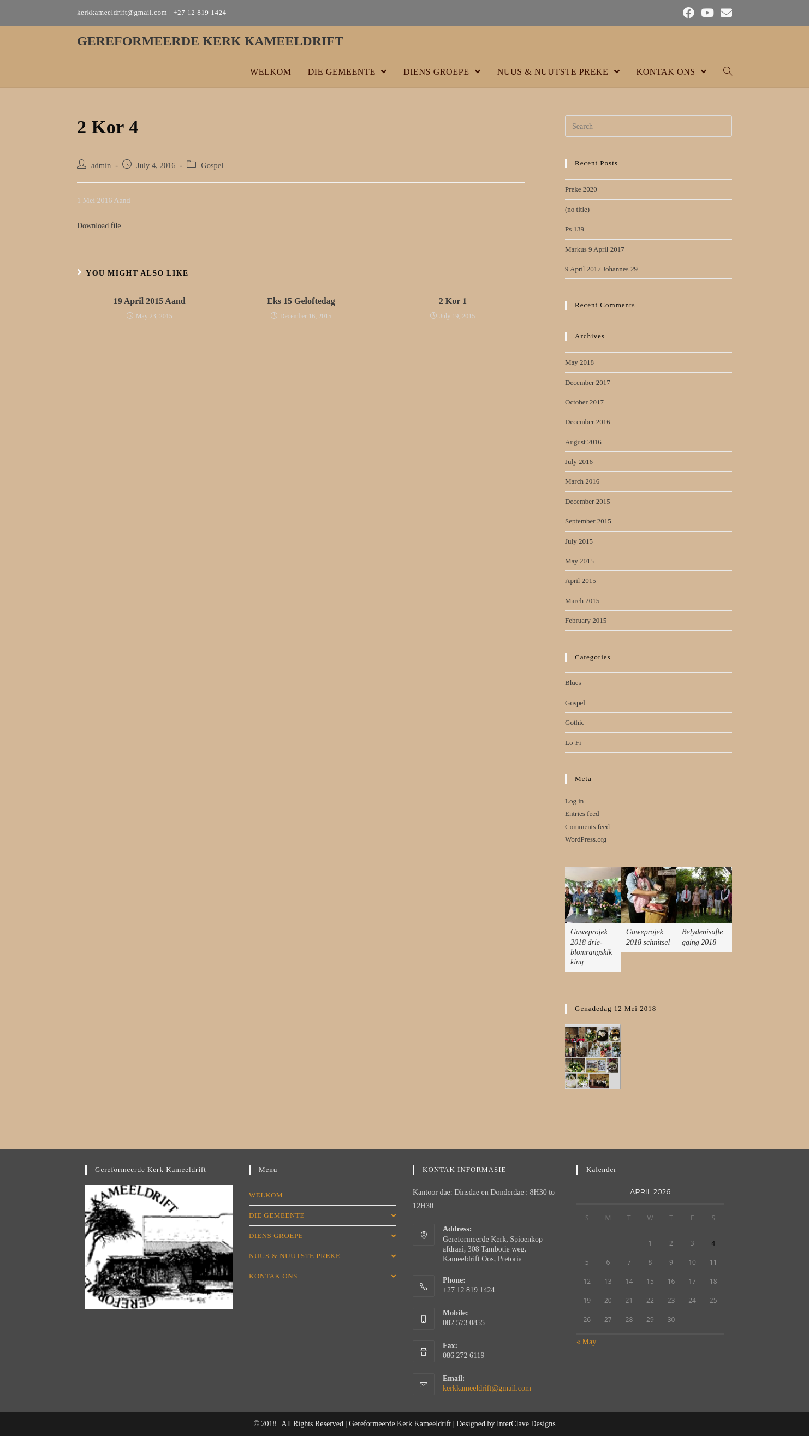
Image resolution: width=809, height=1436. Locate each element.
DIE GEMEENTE (322, 1215)
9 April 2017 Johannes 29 (601, 269)
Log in (574, 801)
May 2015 (579, 561)
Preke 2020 (581, 189)
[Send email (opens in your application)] (724, 13)
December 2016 (587, 422)
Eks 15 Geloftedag (301, 301)
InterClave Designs (526, 1424)
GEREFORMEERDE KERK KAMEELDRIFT (210, 41)
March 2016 (582, 481)
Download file (99, 226)
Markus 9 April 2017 (594, 249)
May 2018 (579, 362)
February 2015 (585, 620)
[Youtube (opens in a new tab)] (707, 13)
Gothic (574, 722)
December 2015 (587, 501)
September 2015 (588, 521)
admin (101, 165)
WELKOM (266, 1195)
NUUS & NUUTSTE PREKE (322, 1256)
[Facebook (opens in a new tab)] (689, 13)
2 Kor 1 (453, 301)
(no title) (577, 209)
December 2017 (587, 382)
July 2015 (579, 541)
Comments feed (587, 827)
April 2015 (580, 580)
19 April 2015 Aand (150, 301)
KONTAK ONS (322, 1276)
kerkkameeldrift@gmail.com (487, 1388)
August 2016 (583, 442)
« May (586, 1342)
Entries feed (582, 813)
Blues (573, 682)
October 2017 (584, 402)
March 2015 (582, 601)
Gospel (212, 165)
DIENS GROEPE (322, 1235)
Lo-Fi (573, 742)
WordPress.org (585, 839)
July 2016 (579, 461)
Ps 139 (574, 229)
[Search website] (727, 72)
